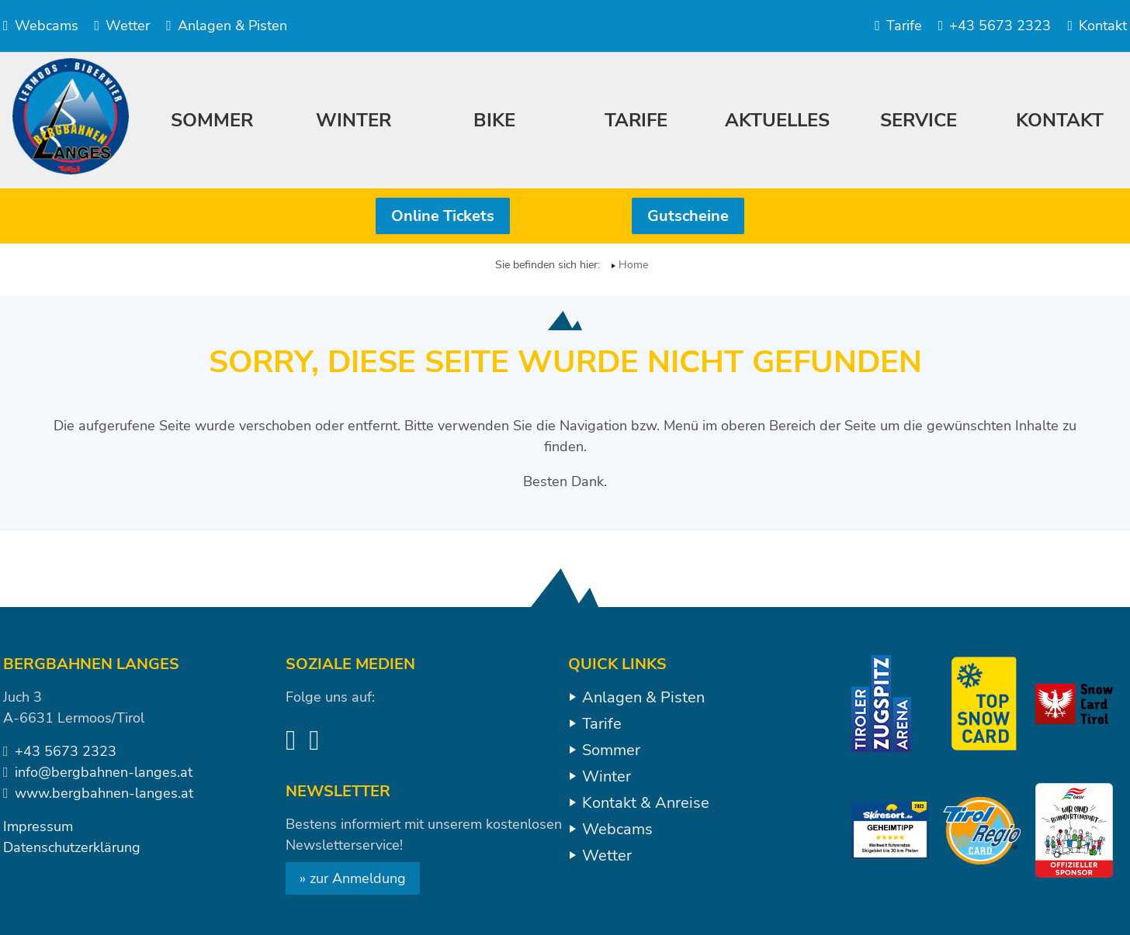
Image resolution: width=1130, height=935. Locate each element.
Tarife (898, 25)
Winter (606, 776)
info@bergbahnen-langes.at (103, 772)
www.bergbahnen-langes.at (104, 793)
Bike (494, 120)
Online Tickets (442, 215)
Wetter (123, 25)
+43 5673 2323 (995, 25)
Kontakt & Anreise (645, 802)
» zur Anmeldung (353, 878)
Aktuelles (777, 120)
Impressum (38, 826)
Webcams (40, 25)
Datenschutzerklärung (71, 847)
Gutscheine (688, 215)
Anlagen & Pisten (226, 25)
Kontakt (1097, 25)
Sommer (611, 750)
